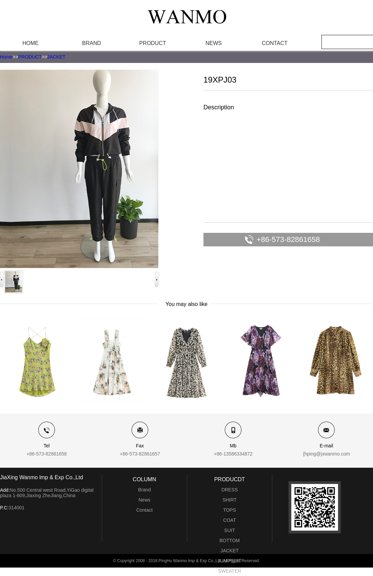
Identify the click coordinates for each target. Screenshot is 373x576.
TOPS (229, 510)
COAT (229, 520)
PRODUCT (152, 43)
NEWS (213, 43)
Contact (144, 510)
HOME (30, 43)
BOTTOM (229, 540)
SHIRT (229, 500)
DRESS (229, 489)
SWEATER (229, 571)
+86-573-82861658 (288, 239)
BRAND (91, 43)
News (144, 500)
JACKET (56, 57)
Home (6, 57)
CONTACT (275, 43)
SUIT (229, 530)
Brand (144, 489)
